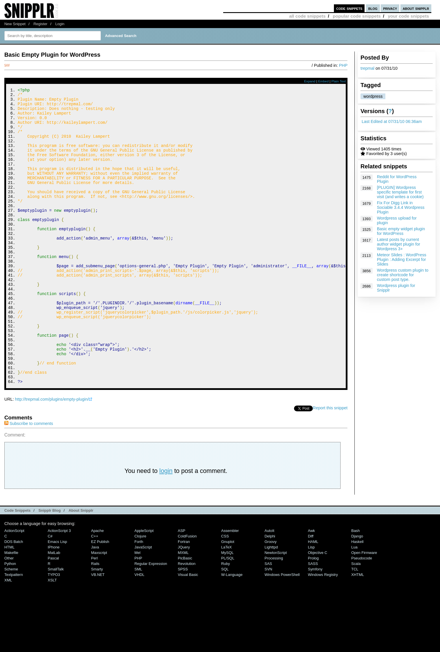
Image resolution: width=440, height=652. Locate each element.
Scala (355, 619)
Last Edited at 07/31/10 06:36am (392, 121)
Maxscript (99, 608)
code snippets (349, 8)
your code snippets (408, 16)
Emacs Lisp (57, 597)
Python (10, 619)
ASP (181, 586)
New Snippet (14, 24)
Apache (97, 586)
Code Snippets (17, 566)
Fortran (184, 597)
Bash (355, 586)
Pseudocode (361, 614)
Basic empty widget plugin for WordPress (401, 231)
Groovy (271, 597)
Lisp (311, 603)
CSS (225, 592)
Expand (309, 81)
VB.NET (98, 630)
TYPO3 (54, 630)
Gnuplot (227, 597)
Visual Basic (188, 630)
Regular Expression (150, 619)
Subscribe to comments (28, 479)
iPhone (54, 603)
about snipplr (416, 8)
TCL (354, 624)
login (166, 526)
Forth (138, 597)
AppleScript (144, 586)
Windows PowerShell (282, 630)
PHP (343, 65)
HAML (313, 597)
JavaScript (143, 603)
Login (59, 24)
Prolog (313, 614)
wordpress (372, 96)
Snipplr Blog (49, 566)
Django (357, 592)
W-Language (232, 630)
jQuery (184, 603)
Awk (311, 586)
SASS (313, 619)
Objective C (317, 608)
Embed (323, 81)
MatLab (54, 608)
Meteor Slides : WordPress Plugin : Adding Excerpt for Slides (401, 259)
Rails (95, 619)
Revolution (186, 619)
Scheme (11, 624)
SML (138, 624)
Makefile (11, 608)
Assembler (230, 586)
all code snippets (307, 16)
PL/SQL (227, 614)
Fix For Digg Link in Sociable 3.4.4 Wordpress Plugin (401, 207)
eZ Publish (100, 597)
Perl (94, 614)
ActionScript (14, 586)
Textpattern (13, 630)
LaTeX (226, 603)
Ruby (225, 619)
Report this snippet (330, 463)
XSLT (52, 635)
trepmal (367, 68)
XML (8, 635)
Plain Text (338, 81)
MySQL (227, 608)
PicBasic (185, 614)
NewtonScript (276, 608)
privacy (390, 8)
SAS (268, 619)
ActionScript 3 (59, 586)
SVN (268, 624)
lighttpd (271, 603)
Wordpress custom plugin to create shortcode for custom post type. (402, 275)
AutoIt (269, 586)
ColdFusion (187, 592)
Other (9, 614)
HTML (9, 603)
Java (95, 603)
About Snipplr (81, 566)
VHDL (139, 630)
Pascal (53, 614)
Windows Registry (323, 630)
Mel (137, 608)
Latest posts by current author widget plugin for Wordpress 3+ (398, 244)
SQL (225, 624)
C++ (94, 592)
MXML (183, 608)
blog (373, 8)
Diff (310, 592)
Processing (274, 614)
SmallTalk (56, 624)
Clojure (140, 592)
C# (50, 592)
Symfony (315, 624)
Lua (354, 603)
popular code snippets (357, 16)
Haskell (357, 597)
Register (40, 24)
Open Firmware (364, 608)
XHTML (357, 630)
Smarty (97, 624)
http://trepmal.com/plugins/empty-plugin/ (52, 454)
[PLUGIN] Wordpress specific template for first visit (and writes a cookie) (400, 192)
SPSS (183, 624)
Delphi (270, 592)
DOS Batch (13, 597)
